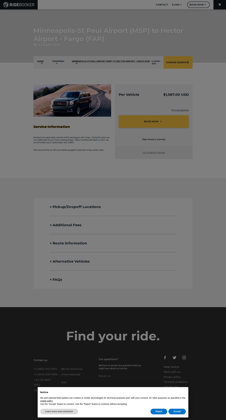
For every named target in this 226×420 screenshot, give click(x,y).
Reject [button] (159, 411)
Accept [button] (177, 411)
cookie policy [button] (46, 401)
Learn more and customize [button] (59, 411)
